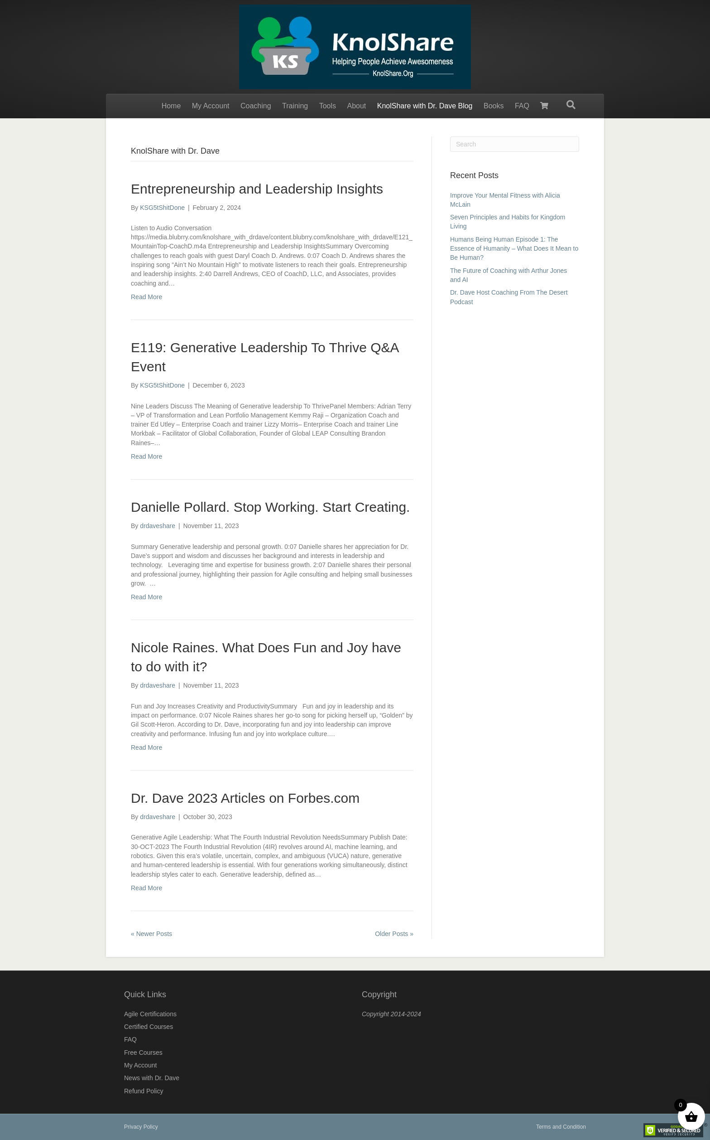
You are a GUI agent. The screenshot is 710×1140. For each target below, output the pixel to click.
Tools (327, 106)
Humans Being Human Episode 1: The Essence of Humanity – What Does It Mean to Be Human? (514, 249)
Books (494, 106)
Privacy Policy (141, 1127)
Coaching (255, 106)
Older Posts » (394, 933)
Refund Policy (143, 1091)
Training (295, 106)
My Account (211, 106)
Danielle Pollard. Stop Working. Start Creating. (270, 507)
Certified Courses (148, 1026)
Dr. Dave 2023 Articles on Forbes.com (245, 798)
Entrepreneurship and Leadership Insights (257, 188)
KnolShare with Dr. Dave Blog (425, 106)
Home (171, 106)
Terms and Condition (561, 1127)
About (356, 106)
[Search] (571, 105)
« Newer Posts (151, 933)
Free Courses (143, 1052)
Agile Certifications (150, 1014)
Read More (146, 297)
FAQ (522, 106)
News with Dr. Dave (151, 1078)
